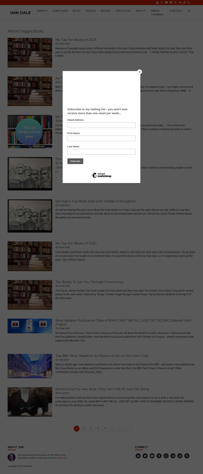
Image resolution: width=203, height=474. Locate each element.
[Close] (139, 71)
